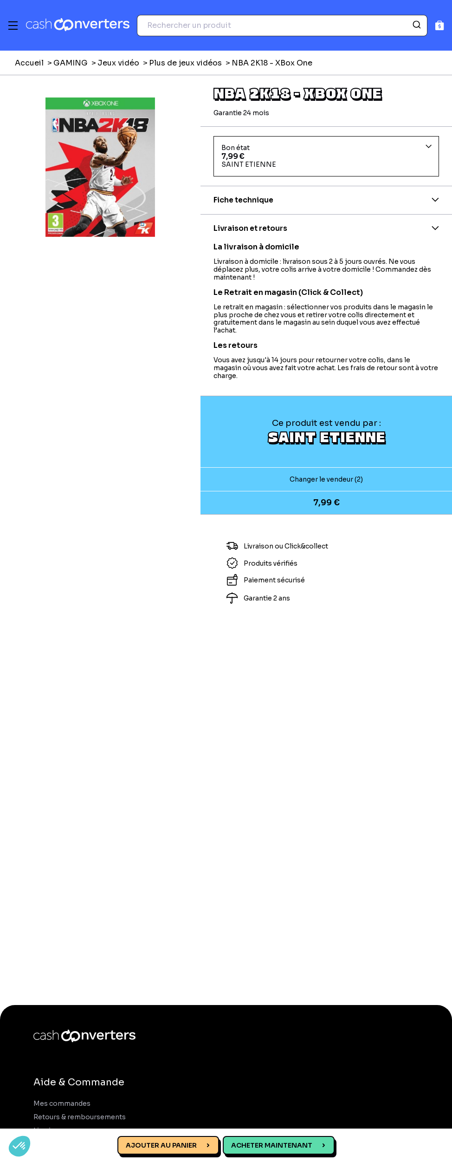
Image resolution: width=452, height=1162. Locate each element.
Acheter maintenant (271, 1145)
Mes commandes (61, 1104)
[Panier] (440, 25)
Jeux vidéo (118, 63)
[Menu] (13, 25)
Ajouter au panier (161, 1145)
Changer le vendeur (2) (326, 479)
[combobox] (282, 25)
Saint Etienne (326, 436)
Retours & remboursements (79, 1117)
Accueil (29, 63)
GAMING (70, 63)
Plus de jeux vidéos (185, 63)
